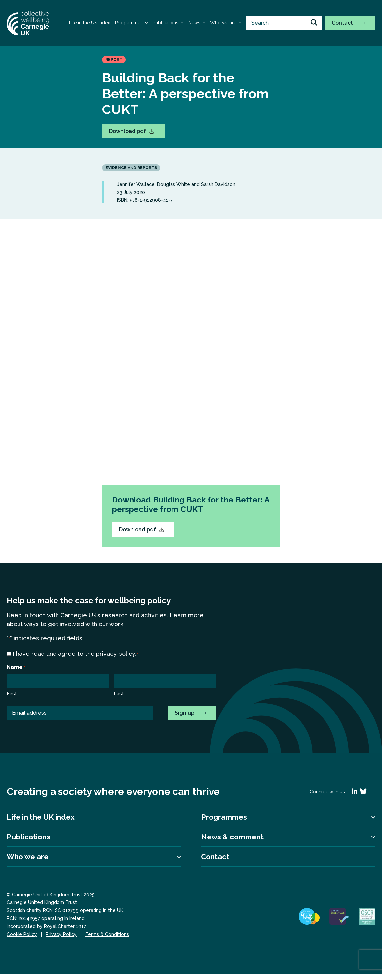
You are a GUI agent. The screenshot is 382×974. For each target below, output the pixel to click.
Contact (348, 23)
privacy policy (115, 653)
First (12, 694)
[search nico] (284, 23)
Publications (165, 22)
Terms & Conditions (107, 934)
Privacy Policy (61, 934)
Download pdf (131, 131)
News (194, 22)
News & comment (232, 837)
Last (119, 694)
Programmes (129, 22)
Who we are (223, 22)
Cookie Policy (22, 934)
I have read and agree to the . (75, 654)
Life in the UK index (89, 22)
